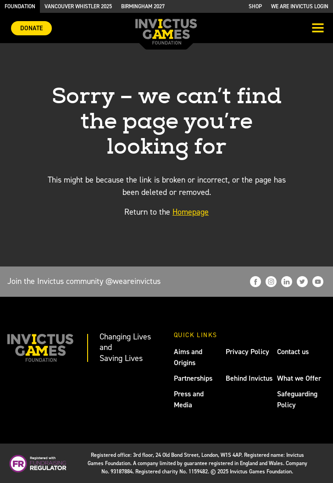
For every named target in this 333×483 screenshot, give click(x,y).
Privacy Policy (247, 351)
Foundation (20, 6)
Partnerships (193, 378)
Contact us (293, 351)
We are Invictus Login (299, 6)
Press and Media (189, 399)
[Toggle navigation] (318, 29)
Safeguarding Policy (297, 399)
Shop (255, 6)
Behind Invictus (249, 378)
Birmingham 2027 (143, 6)
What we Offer (299, 378)
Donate (31, 28)
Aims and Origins (188, 357)
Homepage (190, 211)
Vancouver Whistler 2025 (78, 6)
